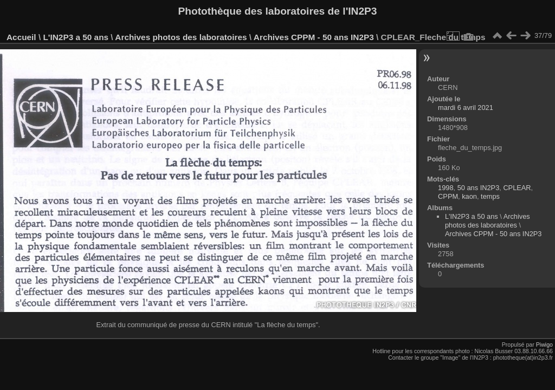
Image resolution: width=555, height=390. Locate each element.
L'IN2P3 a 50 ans (75, 37)
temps (490, 196)
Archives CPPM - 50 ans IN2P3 (314, 37)
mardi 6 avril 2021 (465, 107)
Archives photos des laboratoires (181, 37)
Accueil (21, 37)
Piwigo (544, 344)
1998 (445, 188)
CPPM (448, 196)
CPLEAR (517, 188)
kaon (469, 196)
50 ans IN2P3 (478, 188)
